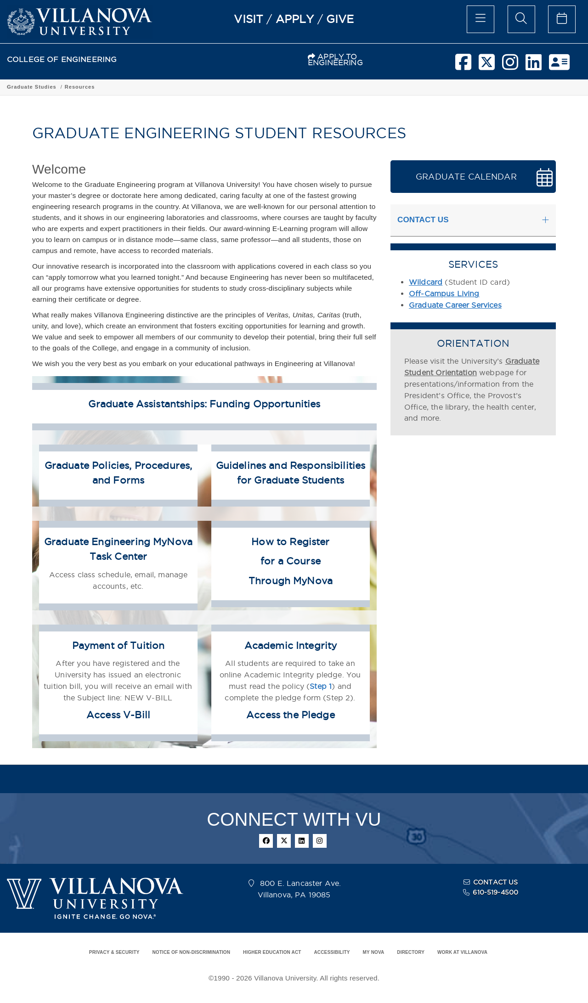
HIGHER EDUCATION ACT (272, 952)
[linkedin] (534, 66)
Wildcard (425, 282)
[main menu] (480, 19)
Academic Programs (123, 87)
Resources (233, 87)
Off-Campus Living (444, 293)
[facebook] (463, 66)
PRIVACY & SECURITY (114, 952)
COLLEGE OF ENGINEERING (62, 59)
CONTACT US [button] (423, 219)
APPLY (295, 19)
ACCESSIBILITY (332, 952)
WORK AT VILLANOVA (462, 952)
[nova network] (559, 66)
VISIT (248, 19)
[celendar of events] (562, 19)
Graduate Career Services (455, 305)
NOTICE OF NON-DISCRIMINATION (191, 952)
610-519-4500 (495, 892)
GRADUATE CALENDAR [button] (466, 176)
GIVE (340, 19)
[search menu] (521, 19)
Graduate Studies (184, 87)
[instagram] (510, 66)
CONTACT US (495, 882)
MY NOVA (373, 952)
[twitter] (487, 66)
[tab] (473, 220)
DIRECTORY (410, 952)
